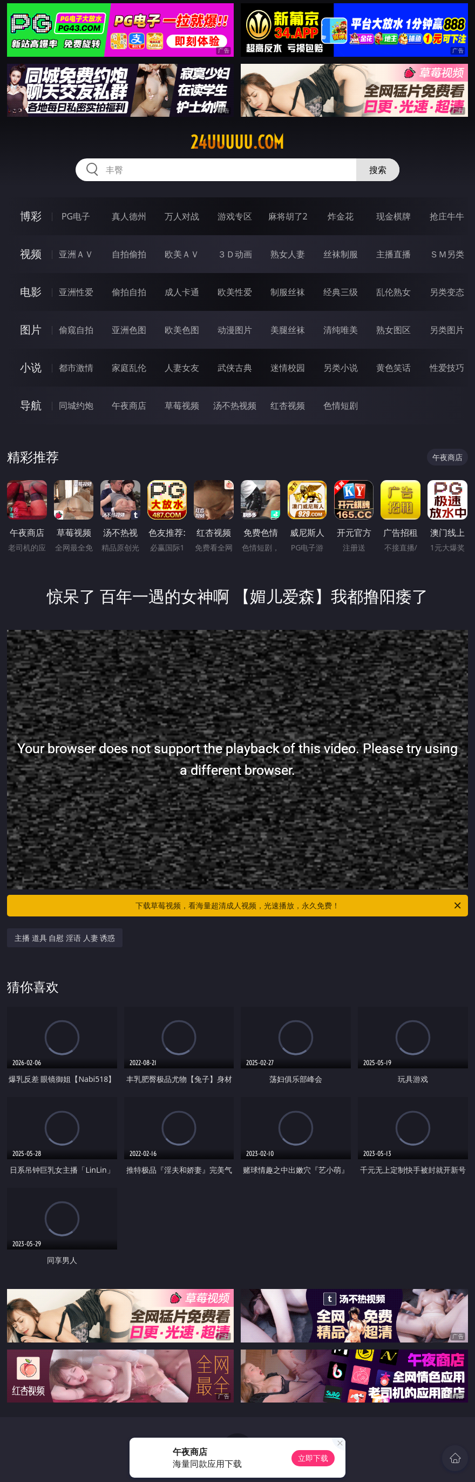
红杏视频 (287, 405)
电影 (31, 291)
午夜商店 (129, 405)
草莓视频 (182, 405)
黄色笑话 (393, 368)
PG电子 (76, 216)
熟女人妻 (287, 254)
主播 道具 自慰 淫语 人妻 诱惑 (65, 938)
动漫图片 (235, 330)
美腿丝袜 (287, 330)
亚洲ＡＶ (76, 254)
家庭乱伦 (129, 368)
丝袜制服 (340, 254)
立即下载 (313, 1458)
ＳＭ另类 (447, 254)
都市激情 (76, 368)
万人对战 (182, 216)
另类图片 (447, 330)
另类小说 (340, 368)
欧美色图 (182, 330)
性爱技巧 (447, 368)
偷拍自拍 (129, 292)
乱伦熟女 (393, 292)
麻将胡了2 (288, 216)
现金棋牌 (393, 216)
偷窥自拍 (76, 330)
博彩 (31, 216)
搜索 (377, 170)
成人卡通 (182, 292)
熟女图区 (393, 330)
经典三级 (340, 292)
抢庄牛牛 (447, 216)
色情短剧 (340, 405)
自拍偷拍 (129, 254)
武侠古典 (235, 368)
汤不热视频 (234, 405)
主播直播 (393, 254)
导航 (31, 405)
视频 (31, 254)
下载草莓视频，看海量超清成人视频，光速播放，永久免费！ (299, 905)
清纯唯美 (340, 330)
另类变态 (447, 292)
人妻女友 (182, 368)
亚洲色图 (129, 330)
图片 (31, 329)
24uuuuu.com (237, 142)
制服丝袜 (287, 292)
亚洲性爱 (76, 292)
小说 (31, 367)
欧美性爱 (235, 292)
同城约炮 (76, 405)
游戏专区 (235, 216)
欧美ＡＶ (182, 254)
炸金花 (341, 216)
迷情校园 (287, 368)
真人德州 (129, 216)
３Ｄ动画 (235, 254)
